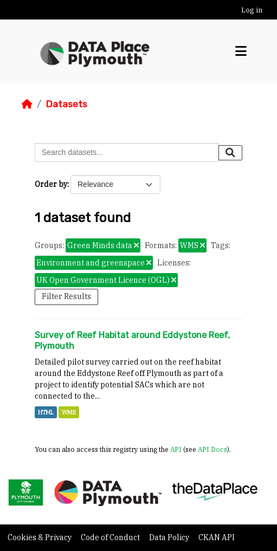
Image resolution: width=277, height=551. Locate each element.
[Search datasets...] (127, 152)
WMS (69, 412)
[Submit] (230, 152)
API (176, 449)
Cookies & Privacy (40, 537)
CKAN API (216, 537)
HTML (46, 412)
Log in (251, 10)
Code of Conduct (111, 537)
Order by (51, 184)
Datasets (66, 104)
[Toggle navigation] (241, 51)
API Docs (212, 449)
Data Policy (170, 537)
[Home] (27, 104)
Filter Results (66, 296)
